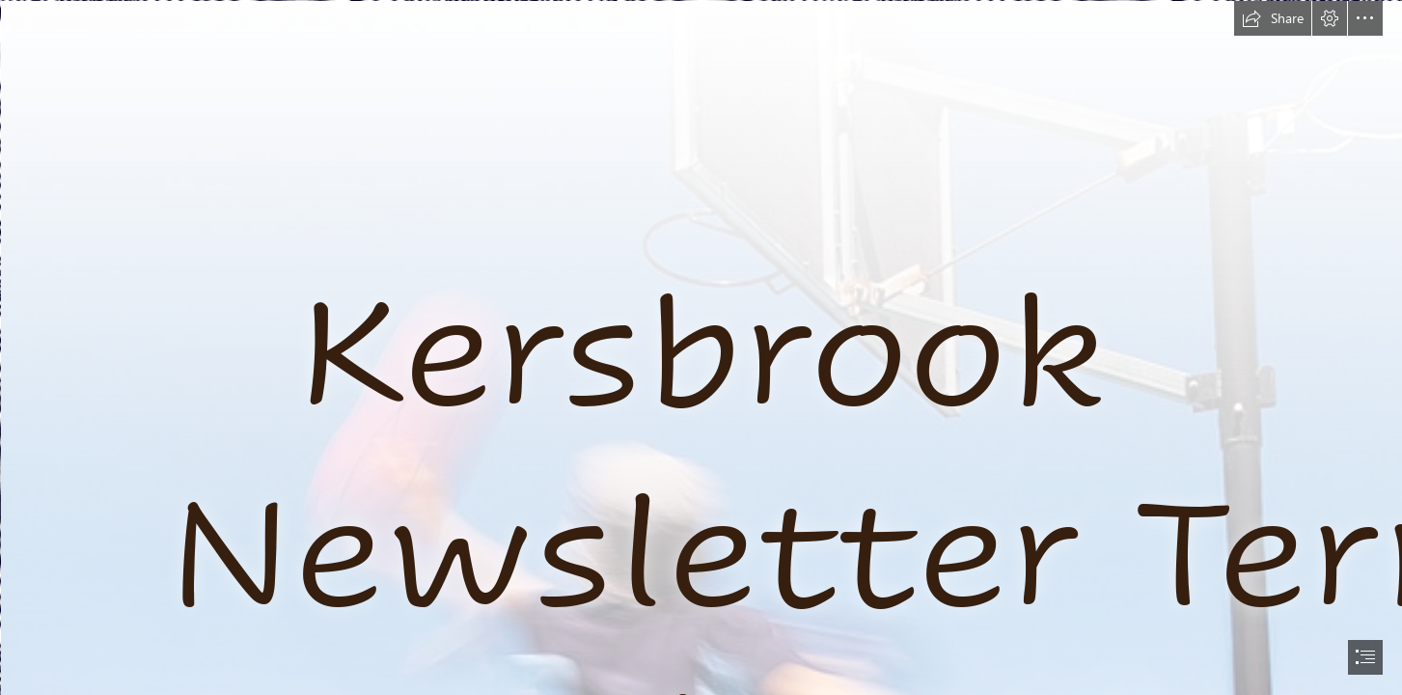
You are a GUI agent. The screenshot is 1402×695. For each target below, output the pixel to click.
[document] (701, 347)
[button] (1272, 18)
